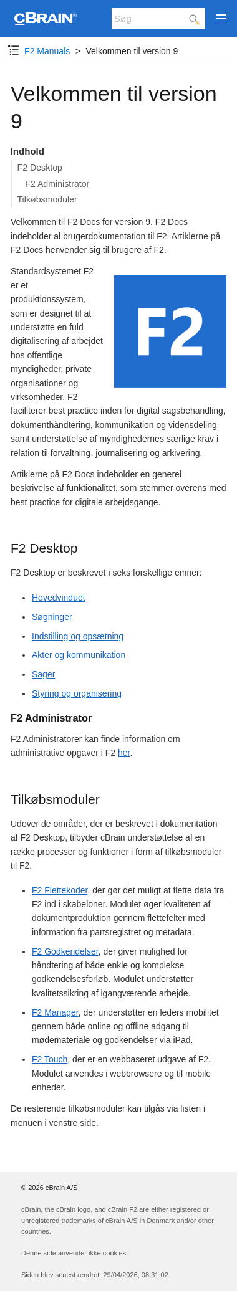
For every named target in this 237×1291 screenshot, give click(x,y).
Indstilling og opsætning (77, 636)
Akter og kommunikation (78, 655)
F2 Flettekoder (60, 890)
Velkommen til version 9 (131, 51)
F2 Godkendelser (65, 951)
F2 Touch (49, 1059)
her (124, 753)
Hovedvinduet (58, 598)
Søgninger (52, 617)
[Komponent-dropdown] (13, 50)
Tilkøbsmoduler (47, 199)
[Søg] (158, 18)
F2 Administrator (57, 184)
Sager (43, 674)
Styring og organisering (77, 693)
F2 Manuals (47, 51)
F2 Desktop (39, 168)
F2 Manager (55, 1012)
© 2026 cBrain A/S (49, 1187)
